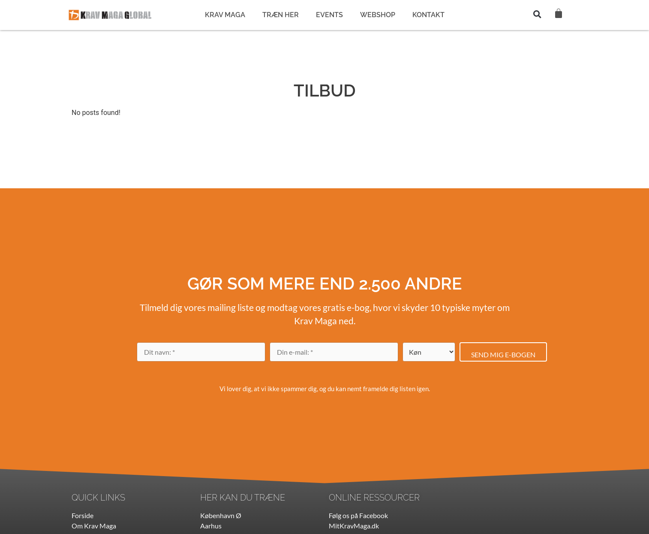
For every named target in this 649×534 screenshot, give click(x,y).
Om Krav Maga (94, 526)
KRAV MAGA (225, 15)
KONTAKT (428, 15)
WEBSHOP (377, 15)
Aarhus (211, 526)
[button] (537, 14)
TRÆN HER (280, 15)
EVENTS (329, 15)
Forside (82, 515)
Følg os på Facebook (358, 515)
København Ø (220, 515)
